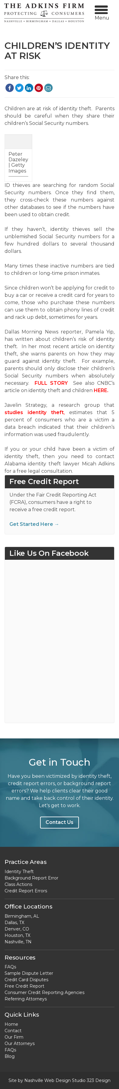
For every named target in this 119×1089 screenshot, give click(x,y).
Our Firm (14, 1037)
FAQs (10, 967)
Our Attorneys (20, 1043)
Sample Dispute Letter (29, 973)
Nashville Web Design (47, 1080)
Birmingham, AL (22, 916)
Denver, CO (17, 929)
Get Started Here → (34, 524)
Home (11, 1024)
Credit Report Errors (26, 891)
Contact (13, 1030)
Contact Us (59, 822)
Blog (10, 1056)
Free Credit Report (24, 986)
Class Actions (18, 884)
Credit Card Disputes (26, 979)
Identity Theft (19, 871)
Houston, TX (17, 935)
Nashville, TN (18, 942)
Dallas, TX (14, 922)
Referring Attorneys (26, 999)
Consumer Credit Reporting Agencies (44, 992)
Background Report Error (31, 878)
